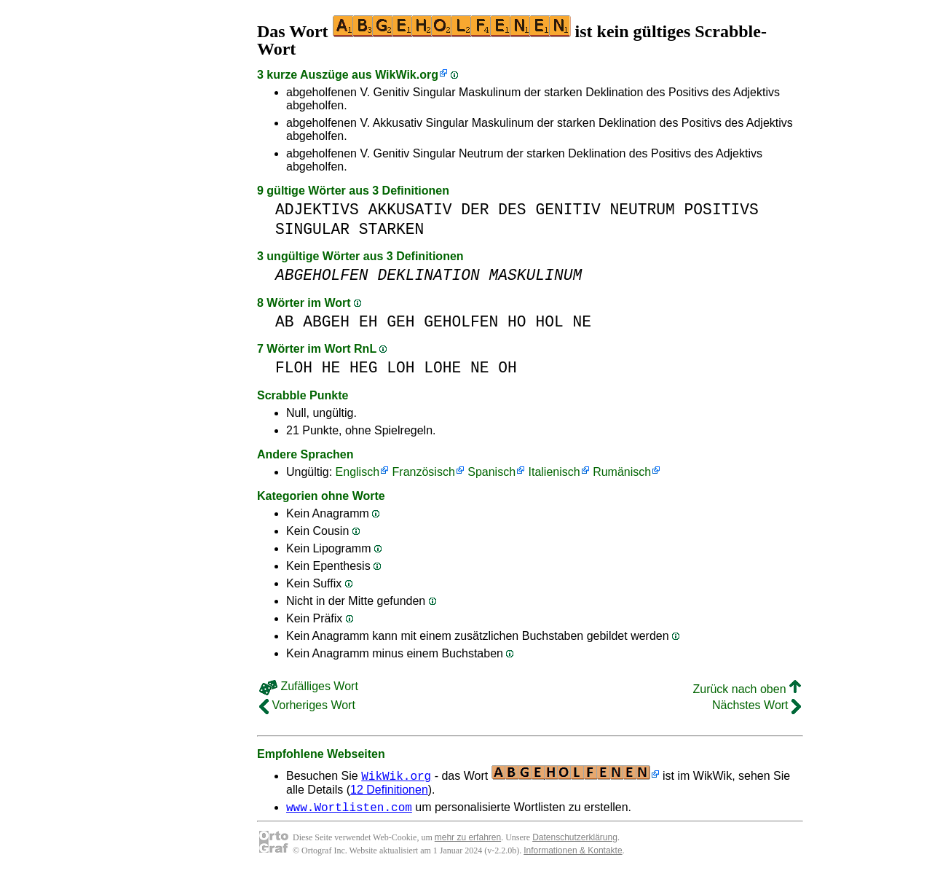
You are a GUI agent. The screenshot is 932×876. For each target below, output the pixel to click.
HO (517, 321)
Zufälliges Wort (308, 686)
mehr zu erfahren (468, 839)
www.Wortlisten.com (349, 809)
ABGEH (326, 321)
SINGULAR (312, 229)
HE (331, 367)
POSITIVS (721, 209)
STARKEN (391, 229)
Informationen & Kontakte (573, 853)
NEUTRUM (641, 209)
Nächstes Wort (756, 705)
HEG (363, 367)
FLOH (293, 367)
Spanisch (491, 472)
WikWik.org (406, 75)
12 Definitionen (389, 789)
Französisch (423, 472)
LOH (400, 367)
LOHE (442, 367)
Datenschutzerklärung (574, 839)
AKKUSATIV (410, 209)
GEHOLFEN (461, 321)
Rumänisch (622, 472)
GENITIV (567, 209)
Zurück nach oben (746, 689)
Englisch (357, 472)
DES (512, 209)
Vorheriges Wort (307, 705)
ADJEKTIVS (317, 209)
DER (475, 209)
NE (581, 321)
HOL (549, 321)
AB (284, 321)
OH (507, 367)
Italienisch (554, 472)
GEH (400, 321)
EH (368, 321)
